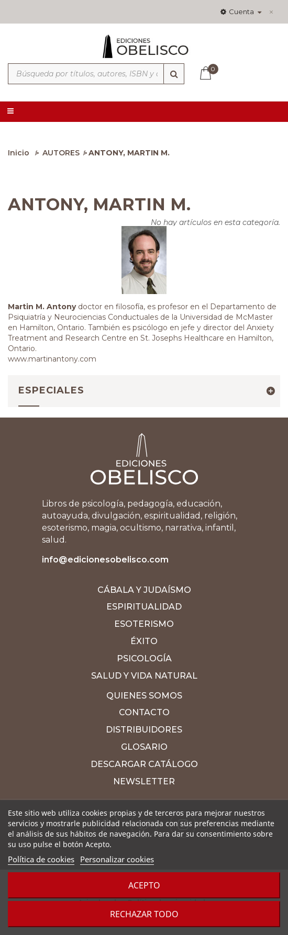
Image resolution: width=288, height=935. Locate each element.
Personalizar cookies (117, 859)
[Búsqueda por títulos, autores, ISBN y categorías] (96, 73)
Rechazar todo (144, 914)
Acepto (144, 885)
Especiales (51, 390)
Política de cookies (41, 859)
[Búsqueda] (173, 73)
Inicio (18, 152)
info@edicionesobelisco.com (105, 560)
